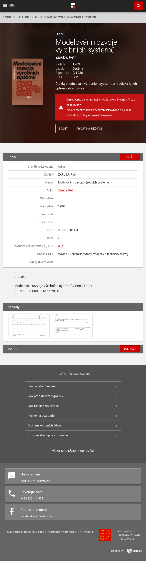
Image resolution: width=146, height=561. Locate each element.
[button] (27, 82)
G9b (60, 246)
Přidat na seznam (89, 128)
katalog (23, 17)
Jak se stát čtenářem (42, 386)
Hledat (137, 4)
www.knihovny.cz (102, 115)
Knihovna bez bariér (42, 415)
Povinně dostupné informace (48, 435)
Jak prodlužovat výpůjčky (45, 396)
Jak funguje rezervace (43, 406)
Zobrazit (130, 348)
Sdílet (63, 128)
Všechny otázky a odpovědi (73, 451)
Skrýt (130, 156)
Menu (9, 5)
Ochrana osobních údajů (44, 425)
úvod (7, 17)
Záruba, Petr (65, 57)
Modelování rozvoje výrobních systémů (65, 17)
